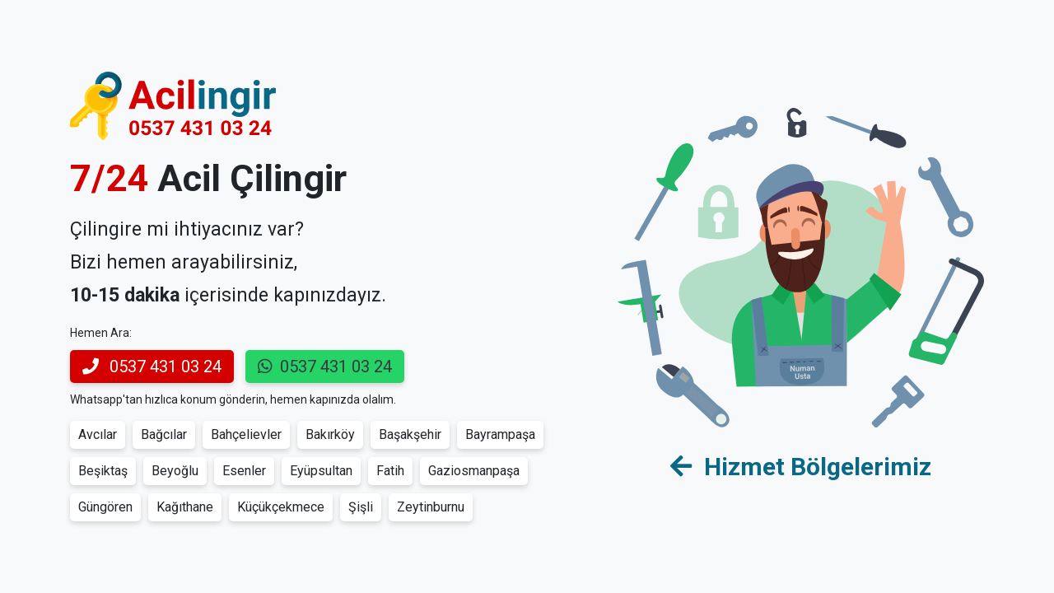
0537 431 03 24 (152, 366)
